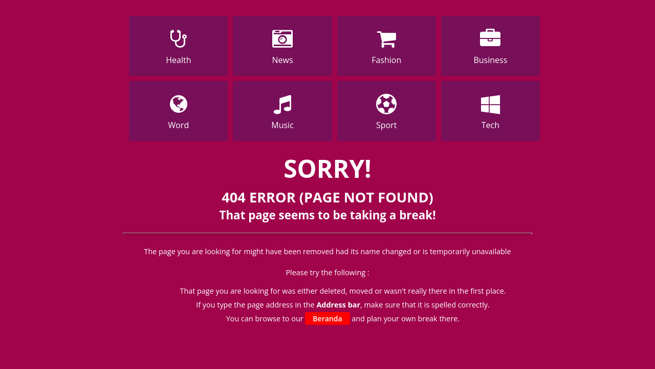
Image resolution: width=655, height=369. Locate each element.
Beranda (327, 318)
